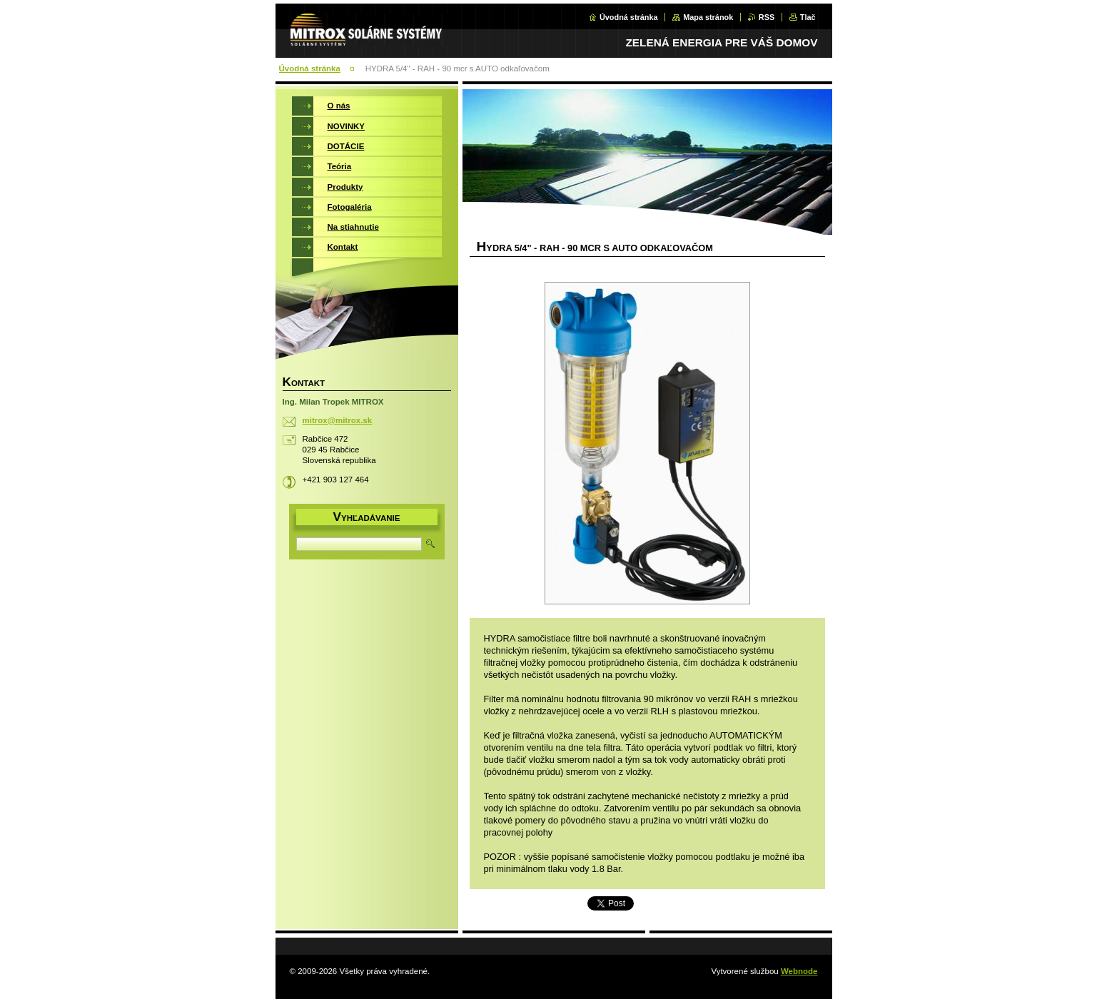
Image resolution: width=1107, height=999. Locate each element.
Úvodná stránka (629, 17)
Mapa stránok (708, 17)
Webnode (799, 971)
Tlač (808, 17)
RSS (766, 17)
